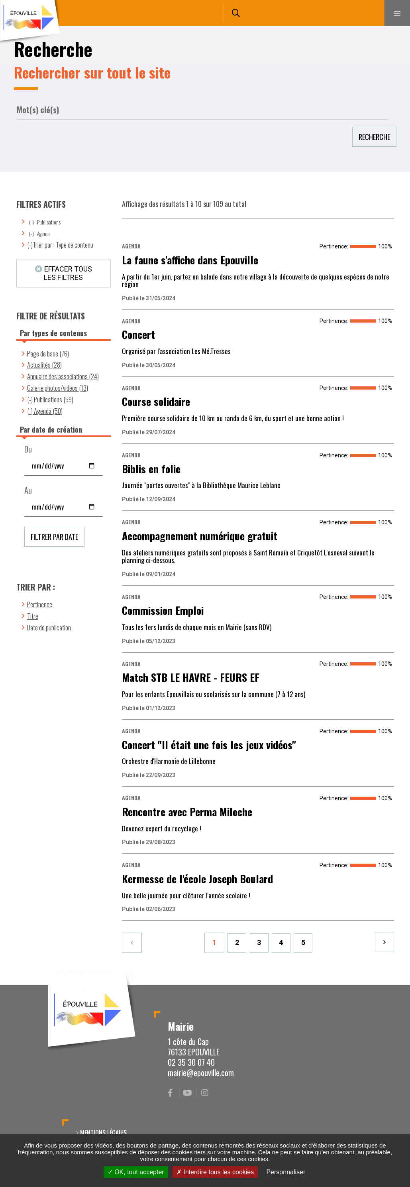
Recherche (374, 137)
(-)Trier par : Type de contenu (60, 245)
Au (28, 490)
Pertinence (39, 604)
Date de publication (49, 627)
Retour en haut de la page (390, 985)
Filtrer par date (54, 536)
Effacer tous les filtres (68, 273)
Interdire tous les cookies (215, 1172)
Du (28, 449)
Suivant (384, 943)
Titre (32, 616)
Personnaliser (285, 1172)
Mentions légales (103, 1132)
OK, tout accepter (136, 1172)
